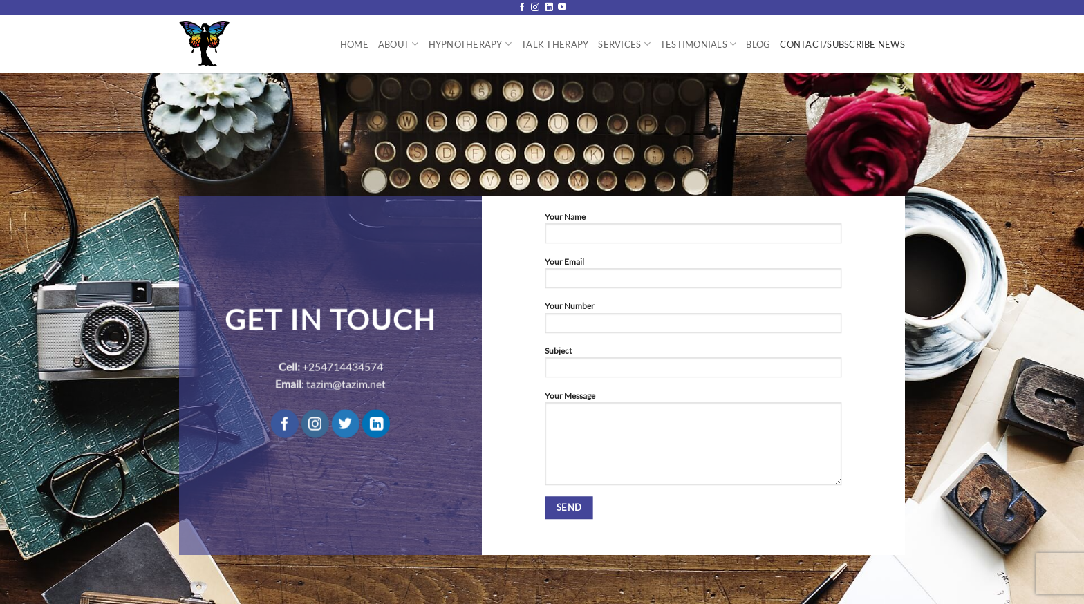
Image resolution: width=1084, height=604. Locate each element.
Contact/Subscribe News (842, 44)
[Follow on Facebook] (522, 7)
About (398, 43)
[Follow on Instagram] (535, 7)
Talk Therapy (554, 44)
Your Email (693, 276)
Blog (758, 44)
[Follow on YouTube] (562, 7)
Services (624, 43)
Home (354, 44)
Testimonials (698, 43)
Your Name (693, 231)
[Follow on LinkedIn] (549, 7)
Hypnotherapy (470, 43)
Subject (693, 366)
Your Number (693, 321)
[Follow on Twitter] (345, 424)
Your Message (693, 441)
